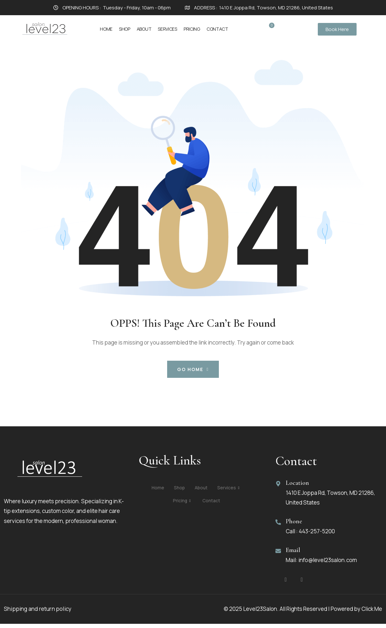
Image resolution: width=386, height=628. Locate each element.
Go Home (193, 369)
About (144, 29)
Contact (217, 29)
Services (167, 29)
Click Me (371, 613)
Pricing (192, 29)
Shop (124, 29)
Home (106, 29)
